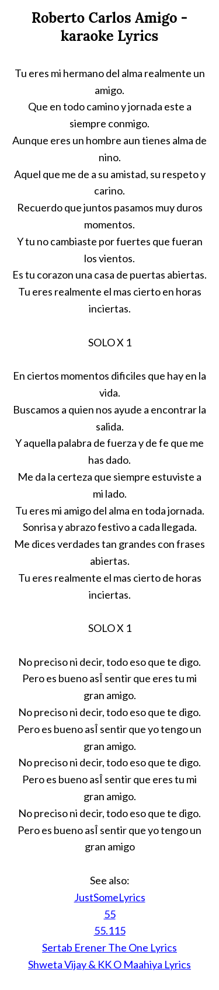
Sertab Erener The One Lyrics (109, 947)
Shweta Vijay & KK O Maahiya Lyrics (109, 964)
